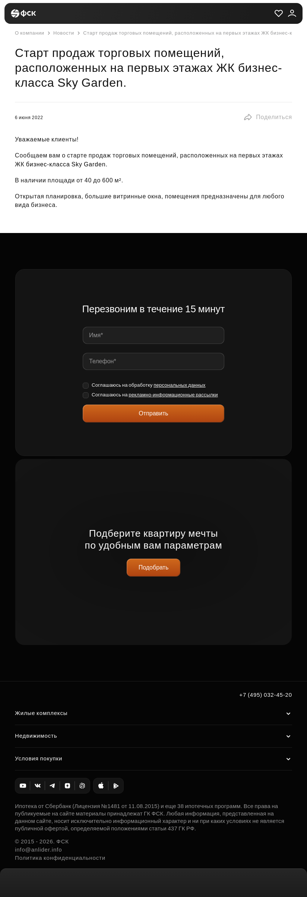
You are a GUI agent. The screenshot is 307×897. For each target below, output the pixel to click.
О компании (29, 33)
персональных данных (180, 385)
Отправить (153, 413)
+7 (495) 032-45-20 (265, 695)
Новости (60, 33)
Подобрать (154, 567)
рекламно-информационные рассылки (173, 395)
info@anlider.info (38, 849)
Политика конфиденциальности (60, 858)
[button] (267, 117)
